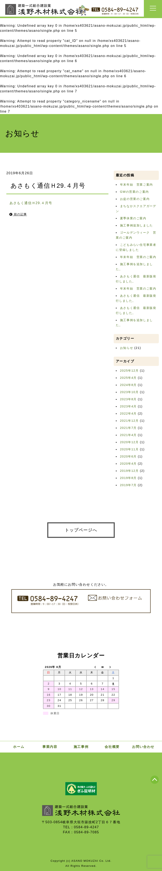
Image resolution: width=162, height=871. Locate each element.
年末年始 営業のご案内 (138, 257)
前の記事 (18, 214)
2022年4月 (128, 413)
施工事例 (81, 747)
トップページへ (81, 530)
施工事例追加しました (136, 225)
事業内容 (49, 747)
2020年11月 (129, 449)
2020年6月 (128, 456)
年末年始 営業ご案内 (136, 184)
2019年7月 (128, 485)
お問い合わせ (143, 747)
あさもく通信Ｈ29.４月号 (30, 203)
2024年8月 (128, 385)
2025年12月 (129, 370)
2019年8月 (128, 478)
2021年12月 (129, 420)
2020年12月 (129, 442)
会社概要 (112, 747)
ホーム (18, 747)
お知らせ (126, 348)
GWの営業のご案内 (134, 191)
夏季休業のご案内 (133, 218)
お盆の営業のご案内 (135, 199)
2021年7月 (128, 428)
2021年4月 (128, 435)
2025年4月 (128, 377)
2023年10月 (129, 392)
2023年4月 (128, 406)
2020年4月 (128, 463)
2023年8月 (128, 399)
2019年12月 (129, 470)
